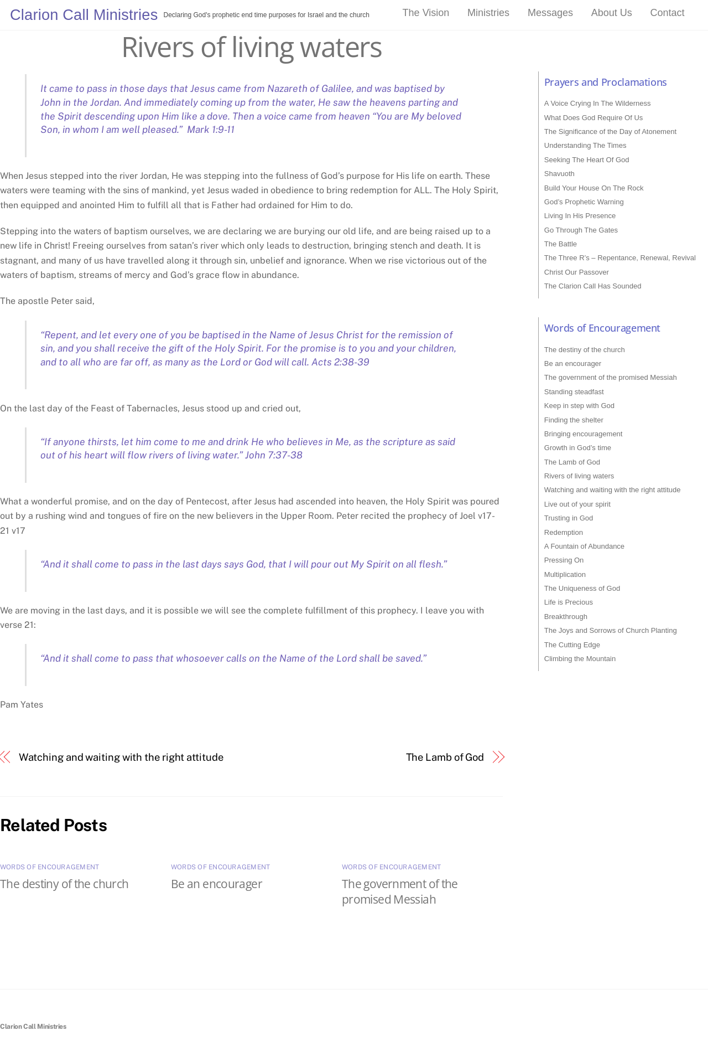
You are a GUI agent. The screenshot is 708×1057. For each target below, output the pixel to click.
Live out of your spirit (577, 504)
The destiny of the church (64, 883)
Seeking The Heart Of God (586, 160)
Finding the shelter (573, 420)
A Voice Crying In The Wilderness (597, 103)
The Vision (426, 12)
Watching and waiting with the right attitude (121, 757)
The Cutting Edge (572, 645)
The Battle (560, 244)
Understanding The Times (585, 145)
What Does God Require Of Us (593, 118)
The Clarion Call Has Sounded (593, 286)
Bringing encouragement (583, 434)
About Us (611, 12)
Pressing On (564, 560)
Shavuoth (559, 173)
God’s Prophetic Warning (584, 202)
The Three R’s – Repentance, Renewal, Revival (620, 258)
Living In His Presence (580, 216)
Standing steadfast (574, 392)
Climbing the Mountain (580, 658)
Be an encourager (216, 883)
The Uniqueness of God (582, 588)
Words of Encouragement (49, 867)
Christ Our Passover (576, 272)
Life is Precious (568, 602)
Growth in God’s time (577, 448)
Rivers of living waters (251, 46)
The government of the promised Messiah (400, 891)
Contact (667, 12)
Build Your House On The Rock (594, 188)
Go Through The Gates (581, 230)
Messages (550, 12)
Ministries (488, 12)
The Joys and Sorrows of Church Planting (610, 630)
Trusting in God (568, 518)
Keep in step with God (579, 405)
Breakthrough (565, 616)
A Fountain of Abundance (584, 546)
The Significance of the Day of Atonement (610, 131)
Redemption (563, 532)
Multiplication (565, 574)
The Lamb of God (445, 757)
